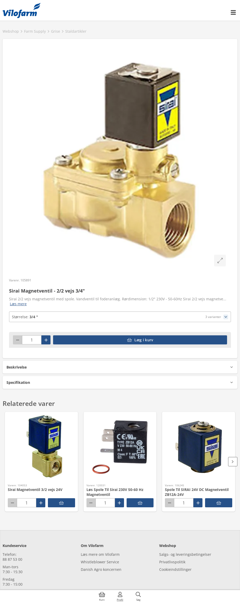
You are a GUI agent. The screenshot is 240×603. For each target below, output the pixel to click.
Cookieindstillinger (175, 569)
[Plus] (45, 339)
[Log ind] (120, 596)
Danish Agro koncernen (101, 569)
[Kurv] (102, 596)
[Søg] (138, 596)
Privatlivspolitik (172, 561)
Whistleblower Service (100, 561)
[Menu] (233, 12)
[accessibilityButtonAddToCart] (140, 339)
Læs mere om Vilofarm (100, 554)
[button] (120, 367)
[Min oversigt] (21, 10)
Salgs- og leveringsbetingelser (185, 554)
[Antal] (31, 339)
